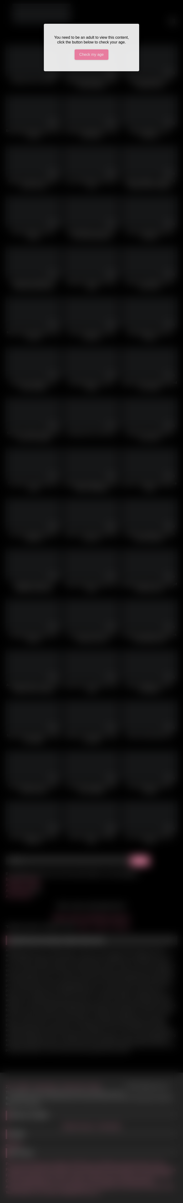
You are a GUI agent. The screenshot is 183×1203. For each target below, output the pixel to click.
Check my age (91, 54)
